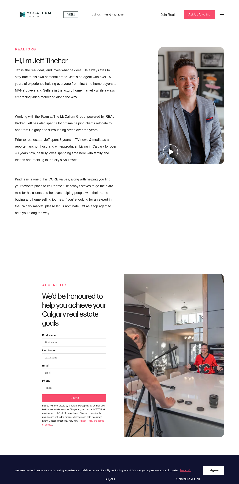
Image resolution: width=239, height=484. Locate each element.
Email (45, 365)
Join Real (168, 15)
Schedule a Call (188, 479)
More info (185, 470)
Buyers (110, 479)
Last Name (48, 350)
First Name (49, 335)
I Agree (214, 470)
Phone (46, 380)
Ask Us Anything (199, 14)
